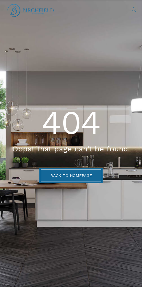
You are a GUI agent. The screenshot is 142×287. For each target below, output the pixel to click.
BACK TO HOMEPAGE (71, 175)
